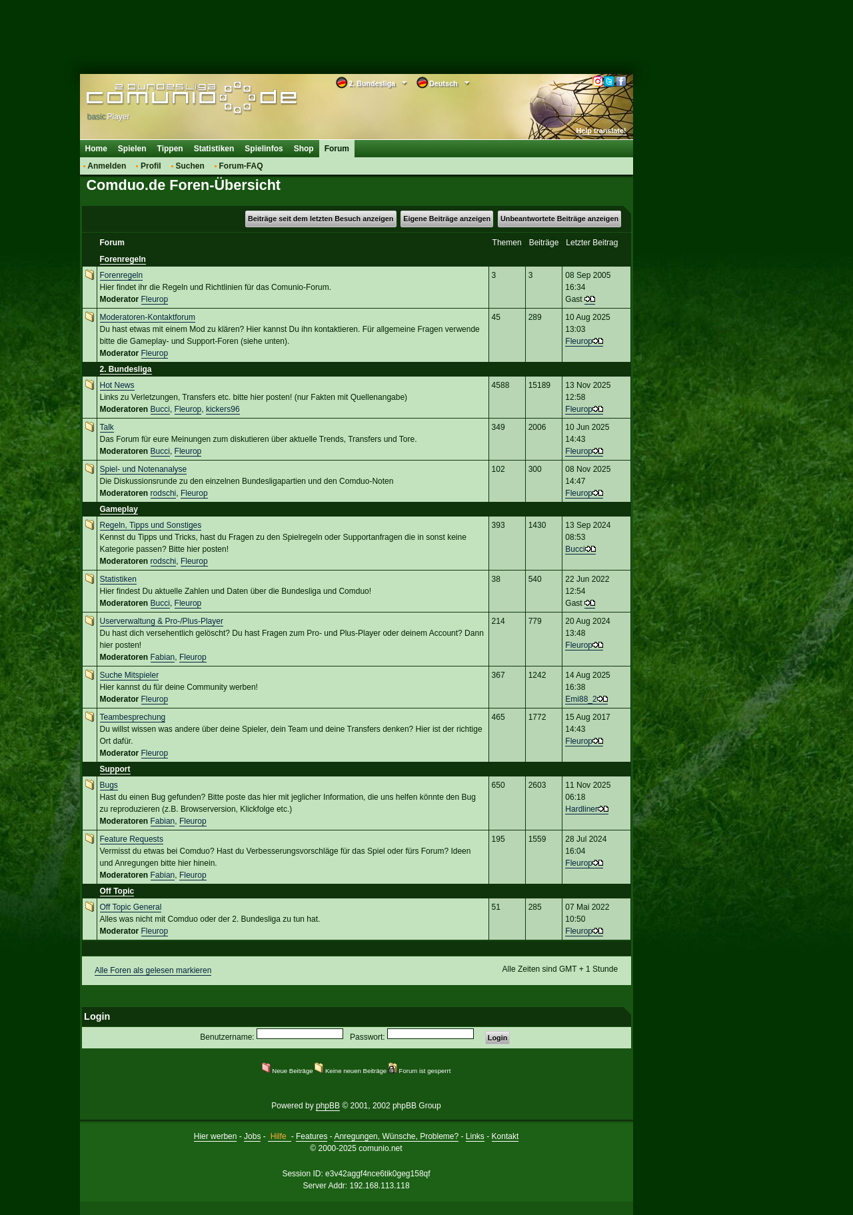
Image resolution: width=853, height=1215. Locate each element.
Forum (337, 148)
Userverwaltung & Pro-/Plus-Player (161, 621)
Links (475, 1136)
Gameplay (119, 509)
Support (115, 769)
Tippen (170, 148)
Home (96, 148)
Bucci (160, 409)
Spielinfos (264, 148)
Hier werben (215, 1136)
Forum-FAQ (241, 166)
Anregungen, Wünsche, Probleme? (396, 1136)
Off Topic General (131, 907)
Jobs (252, 1136)
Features (311, 1136)
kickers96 (223, 409)
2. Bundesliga (126, 369)
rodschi (164, 493)
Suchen (189, 166)
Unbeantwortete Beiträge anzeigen (559, 219)
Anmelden (106, 166)
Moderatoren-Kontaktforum (147, 317)
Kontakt (505, 1136)
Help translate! (601, 131)
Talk (107, 427)
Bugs (109, 785)
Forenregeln (123, 259)
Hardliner (581, 809)
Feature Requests (131, 839)
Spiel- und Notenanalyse (143, 469)
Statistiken (214, 148)
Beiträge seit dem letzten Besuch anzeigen (320, 219)
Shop (304, 148)
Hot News (117, 385)
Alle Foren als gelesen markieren (153, 970)
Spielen (132, 148)
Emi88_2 (580, 699)
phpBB (328, 1105)
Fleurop (155, 299)
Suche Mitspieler (129, 675)
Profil (151, 166)
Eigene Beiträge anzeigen (446, 219)
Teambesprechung (133, 717)
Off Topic (117, 891)
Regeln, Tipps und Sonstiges (151, 525)
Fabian (163, 657)
